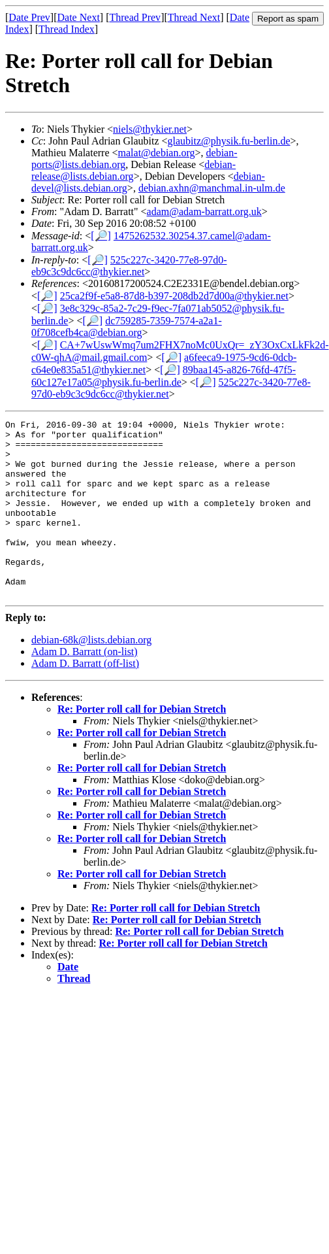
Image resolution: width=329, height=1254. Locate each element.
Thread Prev (135, 17)
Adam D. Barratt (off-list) (85, 698)
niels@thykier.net (150, 129)
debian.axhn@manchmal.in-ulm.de (211, 188)
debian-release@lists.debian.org (133, 170)
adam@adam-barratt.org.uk (204, 211)
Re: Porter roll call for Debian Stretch (141, 744)
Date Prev (29, 17)
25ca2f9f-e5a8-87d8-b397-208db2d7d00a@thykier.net (174, 295)
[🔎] (101, 235)
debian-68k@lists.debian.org (91, 675)
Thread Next (194, 17)
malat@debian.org (156, 152)
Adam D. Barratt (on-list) (84, 686)
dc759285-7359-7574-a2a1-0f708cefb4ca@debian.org (126, 326)
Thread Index (67, 29)
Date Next (78, 17)
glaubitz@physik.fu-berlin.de (229, 140)
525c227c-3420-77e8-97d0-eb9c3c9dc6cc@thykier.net (129, 265)
